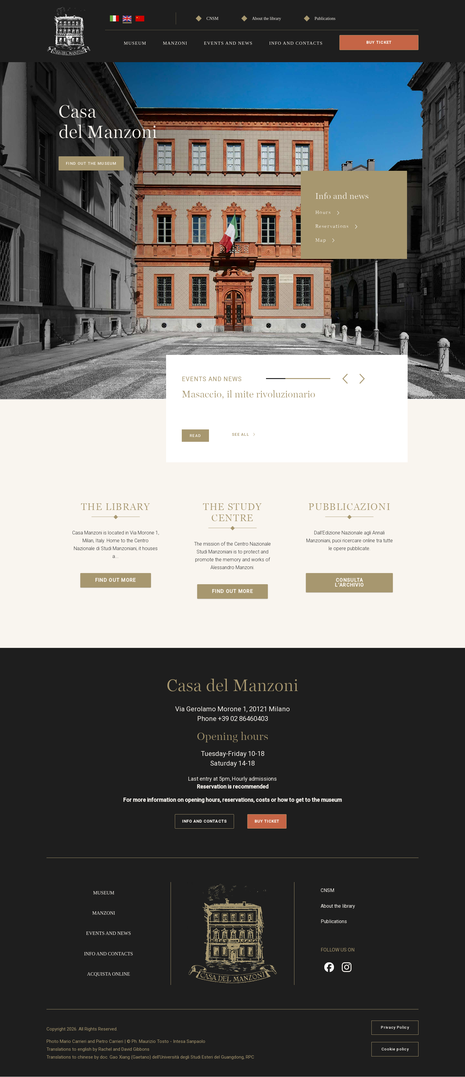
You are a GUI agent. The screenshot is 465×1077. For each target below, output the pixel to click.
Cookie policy (395, 1049)
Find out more (115, 580)
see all (240, 434)
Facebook (329, 969)
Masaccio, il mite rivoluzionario (248, 394)
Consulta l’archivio (349, 582)
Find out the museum (91, 163)
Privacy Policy (395, 1027)
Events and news (228, 43)
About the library (266, 18)
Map (321, 240)
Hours (324, 212)
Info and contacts (296, 43)
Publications (325, 18)
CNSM (213, 18)
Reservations (333, 226)
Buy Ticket (379, 42)
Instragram (346, 969)
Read (195, 435)
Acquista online (108, 974)
